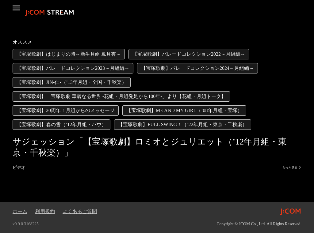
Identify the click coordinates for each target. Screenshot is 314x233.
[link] (69, 54)
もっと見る (291, 167)
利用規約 (45, 211)
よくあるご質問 (80, 211)
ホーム (20, 211)
